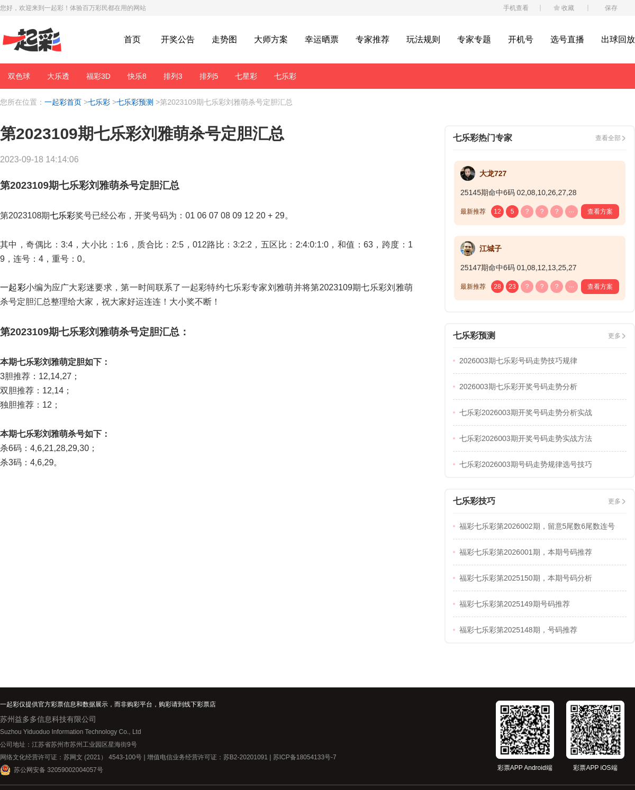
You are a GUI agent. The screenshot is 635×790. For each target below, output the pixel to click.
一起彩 (13, 287)
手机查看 (516, 8)
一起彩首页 (62, 102)
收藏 (567, 8)
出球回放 (618, 39)
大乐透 (58, 76)
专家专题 (474, 39)
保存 (611, 8)
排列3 (173, 76)
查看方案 (600, 211)
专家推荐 (372, 39)
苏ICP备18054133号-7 (305, 757)
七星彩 (246, 76)
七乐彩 (285, 76)
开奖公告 (178, 39)
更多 (614, 335)
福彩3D (98, 76)
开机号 (520, 39)
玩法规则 (423, 39)
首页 (132, 39)
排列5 (209, 76)
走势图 (224, 39)
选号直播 (567, 39)
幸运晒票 (322, 39)
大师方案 (271, 39)
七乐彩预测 (134, 102)
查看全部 (608, 138)
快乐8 (137, 76)
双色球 (19, 76)
